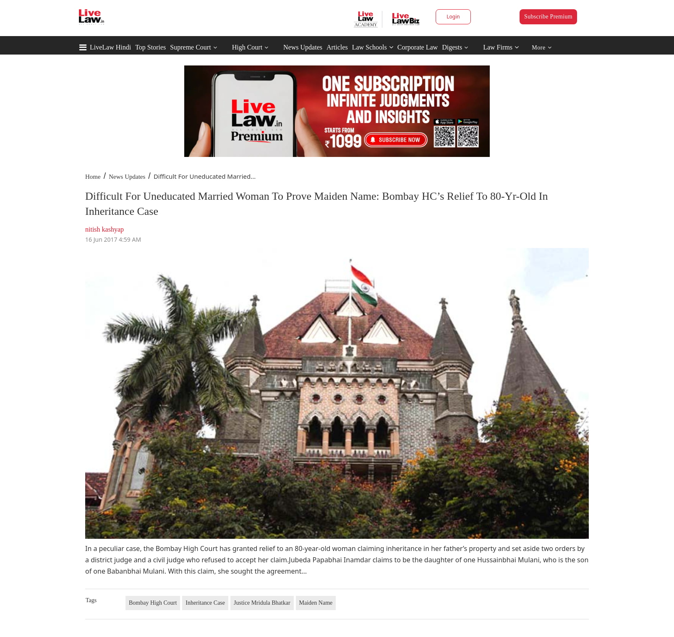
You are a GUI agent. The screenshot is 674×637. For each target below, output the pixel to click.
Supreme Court (190, 47)
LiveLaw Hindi (110, 47)
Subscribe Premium (548, 16)
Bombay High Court (153, 603)
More (541, 47)
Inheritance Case (205, 603)
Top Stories (150, 47)
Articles (337, 47)
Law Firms (501, 47)
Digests (452, 47)
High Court (247, 47)
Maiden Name (316, 603)
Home (93, 176)
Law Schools (372, 47)
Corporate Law (417, 47)
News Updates (302, 47)
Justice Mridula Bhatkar (262, 603)
